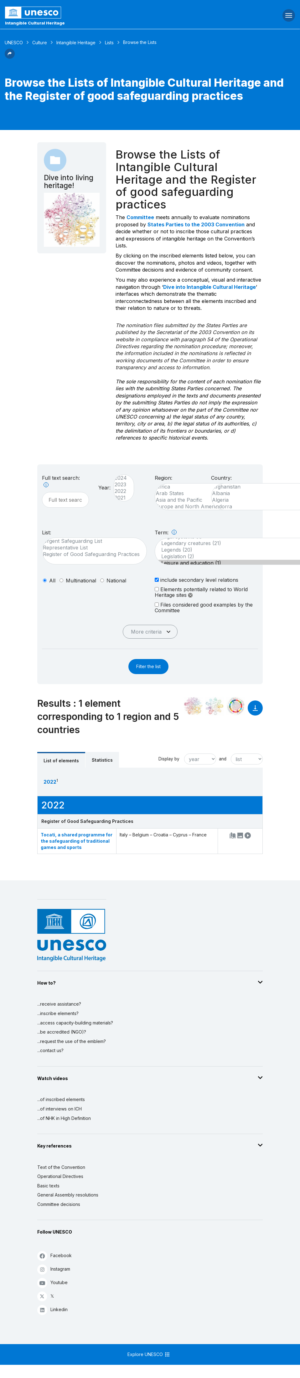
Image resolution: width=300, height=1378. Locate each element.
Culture (39, 42)
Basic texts (48, 1185)
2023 (120, 484)
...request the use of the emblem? (71, 1041)
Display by (168, 758)
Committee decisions (58, 1204)
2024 (120, 478)
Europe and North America (194, 506)
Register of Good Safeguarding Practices (91, 554)
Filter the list (148, 666)
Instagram (53, 1269)
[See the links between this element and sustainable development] (235, 706)
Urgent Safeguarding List (91, 541)
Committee (140, 217)
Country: (221, 478)
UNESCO (14, 42)
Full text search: (61, 481)
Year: (104, 487)
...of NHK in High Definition (64, 1118)
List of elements (61, 760)
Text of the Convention (61, 1167)
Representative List (91, 547)
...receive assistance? (59, 1004)
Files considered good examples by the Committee (204, 607)
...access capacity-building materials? (75, 1022)
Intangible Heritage (76, 42)
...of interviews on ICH (59, 1108)
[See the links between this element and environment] (214, 706)
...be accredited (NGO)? (61, 1032)
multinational (81, 580)
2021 (120, 497)
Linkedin (52, 1310)
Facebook (54, 1256)
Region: (163, 478)
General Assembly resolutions (67, 1194)
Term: (166, 532)
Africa (194, 487)
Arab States (194, 493)
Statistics (102, 760)
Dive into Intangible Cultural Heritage (209, 287)
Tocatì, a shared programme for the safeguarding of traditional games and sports (76, 841)
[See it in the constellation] (193, 706)
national (116, 580)
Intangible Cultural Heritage (35, 22)
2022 (120, 491)
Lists (109, 42)
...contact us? (50, 1050)
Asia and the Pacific (194, 500)
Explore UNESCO (148, 1354)
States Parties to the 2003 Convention (196, 224)
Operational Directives (60, 1176)
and (223, 758)
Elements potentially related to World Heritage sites (201, 592)
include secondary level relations (196, 580)
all (52, 580)
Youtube (52, 1283)
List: (46, 532)
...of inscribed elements (61, 1099)
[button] (10, 57)
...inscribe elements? (58, 1013)
